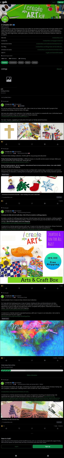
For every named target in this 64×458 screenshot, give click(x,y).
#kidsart (27, 398)
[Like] (6, 144)
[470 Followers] (14, 58)
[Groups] (48, 455)
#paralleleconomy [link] (6, 229)
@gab (35, 400)
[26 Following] (23, 58)
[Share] (58, 144)
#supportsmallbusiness (26, 400)
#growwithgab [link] (30, 229)
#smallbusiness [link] (39, 229)
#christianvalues (54, 400)
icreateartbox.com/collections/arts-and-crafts (16, 223)
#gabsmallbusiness (54, 398)
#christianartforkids (43, 400)
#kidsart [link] (14, 229)
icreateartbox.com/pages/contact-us (53, 40)
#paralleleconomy (6, 121)
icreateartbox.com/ (57, 37)
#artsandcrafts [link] (21, 229)
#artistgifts (21, 398)
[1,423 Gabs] (5, 58)
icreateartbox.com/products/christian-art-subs (15, 391)
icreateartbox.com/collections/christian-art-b (50, 49)
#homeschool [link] (48, 229)
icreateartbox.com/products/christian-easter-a (15, 116)
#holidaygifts (34, 398)
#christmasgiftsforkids (7, 400)
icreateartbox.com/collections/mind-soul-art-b (15, 310)
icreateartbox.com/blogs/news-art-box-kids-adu (49, 46)
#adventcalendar (43, 398)
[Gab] (4, 2)
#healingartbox (25, 316)
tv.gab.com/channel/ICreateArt (54, 52)
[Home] (16, 455)
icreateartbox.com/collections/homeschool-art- (49, 43)
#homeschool (16, 121)
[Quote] (45, 144)
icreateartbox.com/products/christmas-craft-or (15, 162)
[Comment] (19, 144)
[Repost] (32, 144)
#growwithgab (16, 316)
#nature (17, 400)
